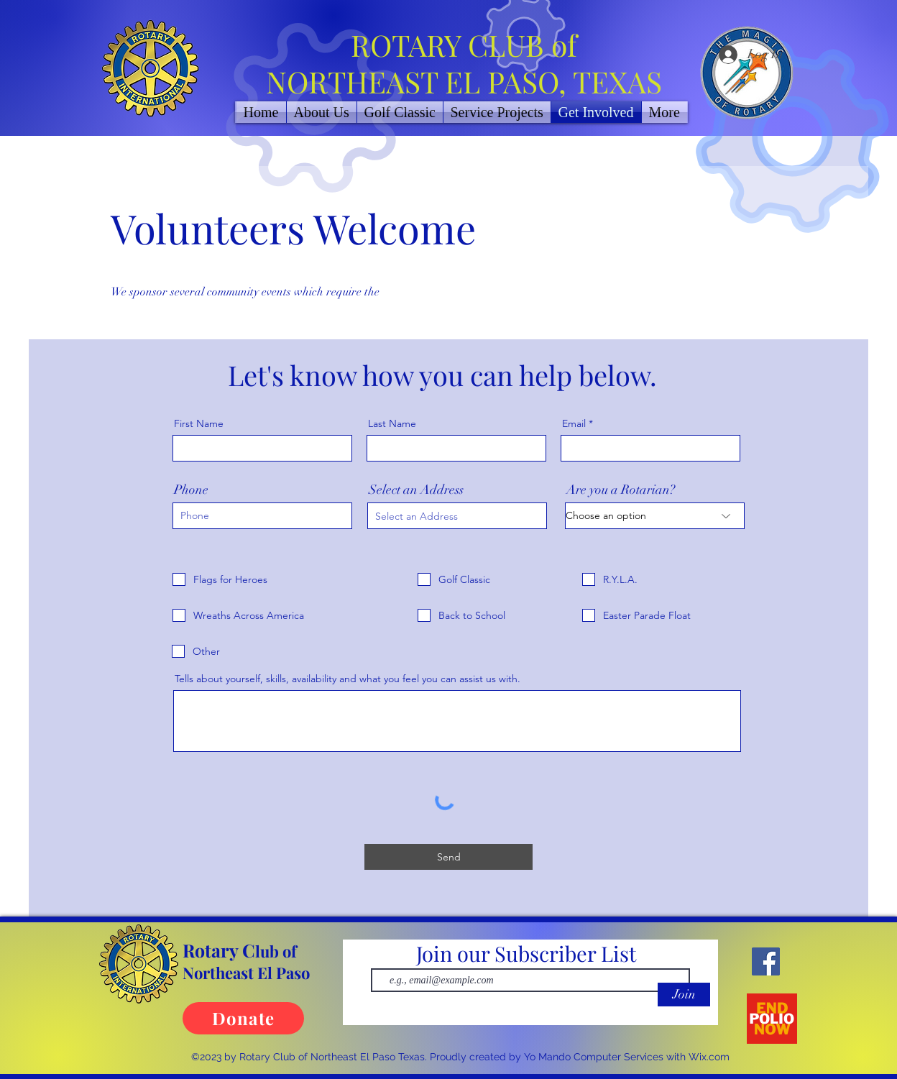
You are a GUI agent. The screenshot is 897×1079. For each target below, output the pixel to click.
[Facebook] (766, 961)
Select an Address (416, 489)
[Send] (448, 857)
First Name (199, 423)
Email (574, 423)
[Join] (684, 994)
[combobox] (457, 515)
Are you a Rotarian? (620, 489)
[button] (497, 112)
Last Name (392, 423)
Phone (191, 489)
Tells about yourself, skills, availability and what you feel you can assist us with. (347, 679)
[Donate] (243, 1018)
